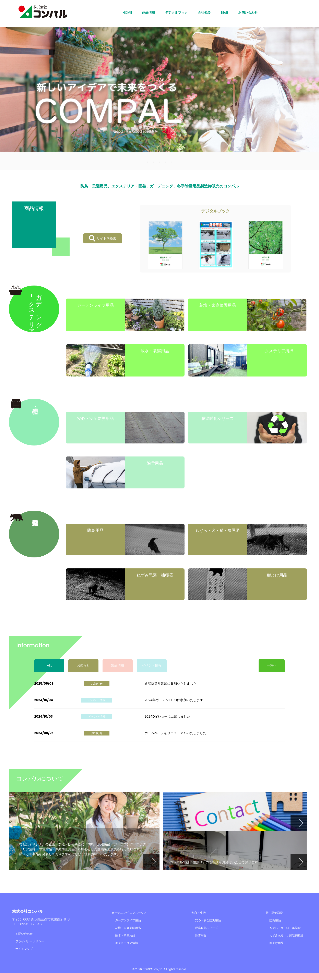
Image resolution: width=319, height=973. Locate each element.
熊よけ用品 (276, 943)
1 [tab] (147, 162)
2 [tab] (153, 162)
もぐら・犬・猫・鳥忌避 (285, 928)
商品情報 (148, 12)
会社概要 (204, 12)
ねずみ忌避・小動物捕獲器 (286, 935)
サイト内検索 (102, 238)
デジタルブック (176, 12)
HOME (127, 12)
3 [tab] (159, 162)
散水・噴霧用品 (125, 935)
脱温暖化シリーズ (206, 928)
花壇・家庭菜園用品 (128, 928)
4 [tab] (166, 162)
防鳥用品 (275, 920)
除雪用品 (200, 935)
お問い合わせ (248, 12)
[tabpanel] (159, 89)
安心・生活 (198, 913)
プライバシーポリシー (29, 941)
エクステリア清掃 (126, 943)
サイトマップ (24, 949)
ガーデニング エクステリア (128, 913)
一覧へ (271, 665)
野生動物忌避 (274, 913)
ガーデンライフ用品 (128, 920)
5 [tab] (172, 162)
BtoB (224, 12)
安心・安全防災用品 (208, 920)
